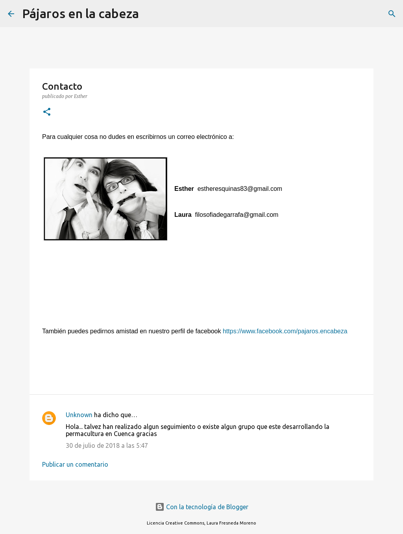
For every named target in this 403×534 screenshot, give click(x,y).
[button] (47, 112)
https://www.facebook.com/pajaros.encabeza (285, 331)
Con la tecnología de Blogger (201, 506)
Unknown (79, 414)
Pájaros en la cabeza (80, 13)
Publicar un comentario (75, 464)
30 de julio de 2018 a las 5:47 (107, 445)
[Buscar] (150, 13)
